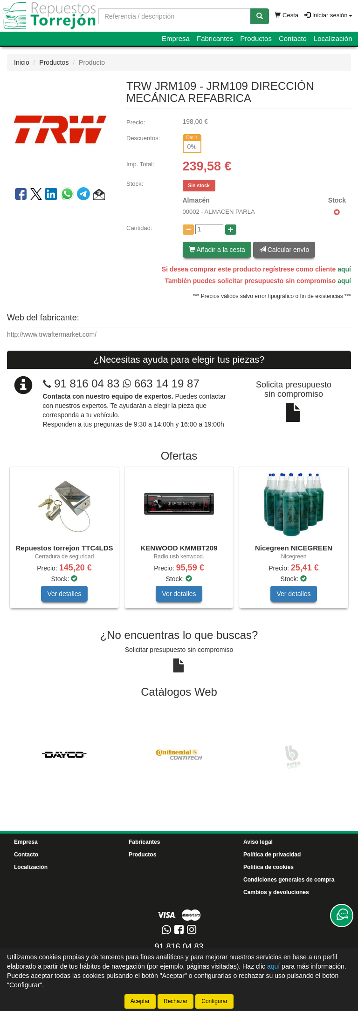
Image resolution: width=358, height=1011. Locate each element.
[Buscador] (174, 16)
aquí (344, 269)
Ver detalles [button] (64, 593)
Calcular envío (284, 249)
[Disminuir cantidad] (188, 229)
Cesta (286, 15)
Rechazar (175, 1001)
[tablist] (179, 542)
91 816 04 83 (86, 383)
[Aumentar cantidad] (230, 229)
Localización (333, 38)
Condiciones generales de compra (288, 879)
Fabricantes (215, 38)
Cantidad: (139, 227)
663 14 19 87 (161, 383)
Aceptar (140, 1001)
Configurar (214, 1001)
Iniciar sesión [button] (328, 15)
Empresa (176, 38)
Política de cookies (268, 867)
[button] (99, 195)
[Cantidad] (209, 229)
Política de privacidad (272, 854)
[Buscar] (259, 16)
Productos (256, 38)
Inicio (21, 62)
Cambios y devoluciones (276, 892)
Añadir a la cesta (217, 249)
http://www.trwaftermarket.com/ (51, 334)
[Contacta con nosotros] (341, 915)
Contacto (293, 38)
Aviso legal (258, 842)
